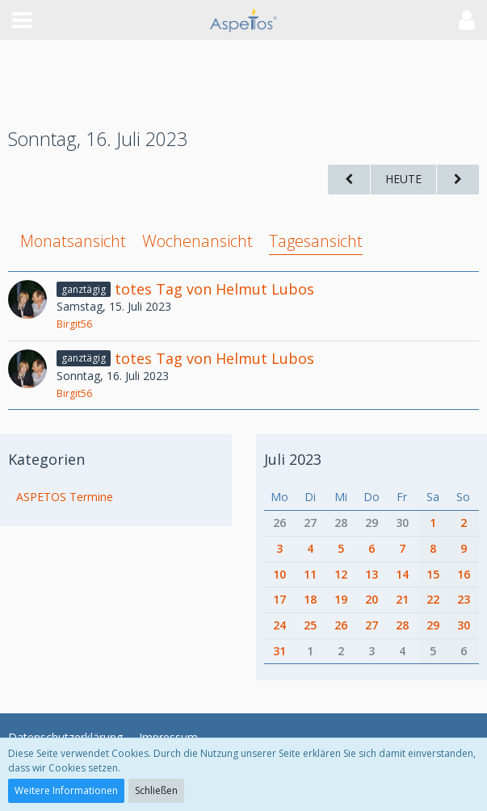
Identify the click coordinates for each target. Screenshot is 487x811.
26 (279, 522)
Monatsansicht (73, 241)
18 (310, 599)
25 (310, 625)
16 (463, 574)
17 (279, 599)
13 (371, 574)
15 (432, 574)
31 (279, 650)
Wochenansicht (197, 241)
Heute (403, 178)
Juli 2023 (292, 459)
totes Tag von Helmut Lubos (214, 289)
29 (371, 522)
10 (279, 574)
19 (340, 599)
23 (463, 599)
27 (310, 522)
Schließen (156, 790)
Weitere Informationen (66, 790)
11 (310, 574)
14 (402, 574)
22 (432, 599)
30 (402, 522)
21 (402, 599)
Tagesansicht (316, 241)
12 (340, 574)
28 (340, 522)
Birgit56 (74, 324)
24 (279, 625)
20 (371, 599)
